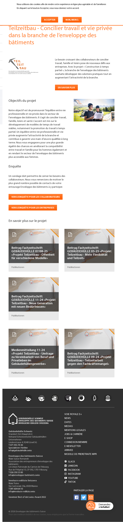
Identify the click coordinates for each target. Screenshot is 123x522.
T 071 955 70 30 (16, 445)
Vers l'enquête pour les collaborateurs (35, 197)
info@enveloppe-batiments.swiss (24, 475)
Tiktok (70, 482)
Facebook (72, 470)
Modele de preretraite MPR (80, 454)
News (67, 418)
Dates (67, 422)
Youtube (71, 478)
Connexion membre (75, 442)
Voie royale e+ (73, 414)
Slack (69, 461)
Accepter (49, 20)
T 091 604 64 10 (16, 489)
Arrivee (68, 450)
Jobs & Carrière (73, 434)
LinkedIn (71, 466)
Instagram (72, 474)
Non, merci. (72, 20)
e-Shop (68, 438)
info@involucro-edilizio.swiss (22, 492)
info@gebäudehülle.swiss (20, 450)
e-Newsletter (72, 446)
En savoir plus (24, 12)
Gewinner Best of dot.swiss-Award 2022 (27, 497)
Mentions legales (75, 430)
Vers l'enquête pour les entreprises (32, 208)
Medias (68, 426)
